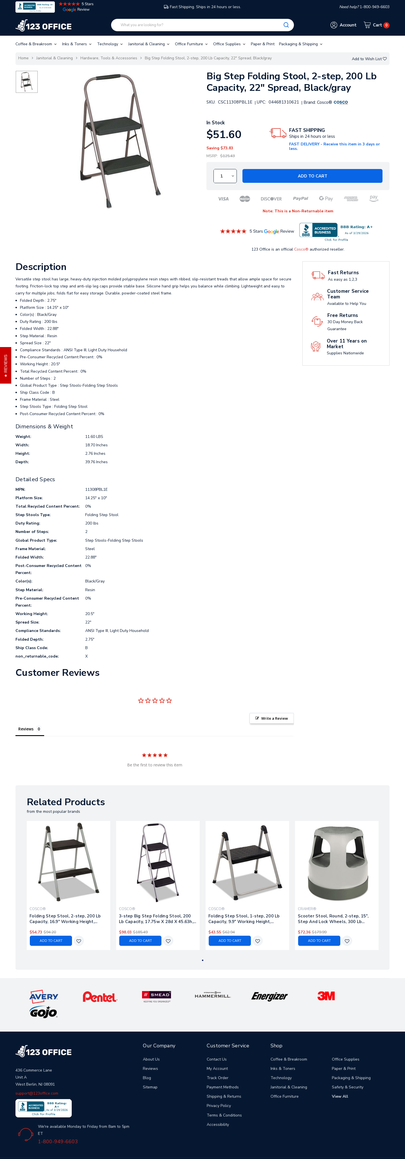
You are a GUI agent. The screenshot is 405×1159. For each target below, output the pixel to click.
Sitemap (150, 1071)
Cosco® (301, 249)
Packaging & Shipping (301, 44)
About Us (151, 1044)
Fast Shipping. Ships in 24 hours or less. (202, 7)
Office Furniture (192, 44)
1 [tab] (202, 960)
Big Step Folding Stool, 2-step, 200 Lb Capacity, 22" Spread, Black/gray (208, 58)
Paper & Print (262, 44)
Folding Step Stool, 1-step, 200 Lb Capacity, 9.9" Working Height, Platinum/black (244, 918)
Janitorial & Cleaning (149, 44)
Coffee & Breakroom (36, 44)
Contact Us (217, 1044)
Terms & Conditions (224, 1099)
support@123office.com (36, 1078)
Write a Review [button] (274, 718)
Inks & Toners (77, 44)
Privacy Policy (219, 1090)
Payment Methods (223, 1071)
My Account (217, 1053)
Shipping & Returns (224, 1081)
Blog (147, 1062)
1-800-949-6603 (58, 1126)
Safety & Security (347, 1071)
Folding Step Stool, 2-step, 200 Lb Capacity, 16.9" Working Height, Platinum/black (65, 918)
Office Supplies (229, 44)
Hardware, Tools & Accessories (108, 58)
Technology (110, 44)
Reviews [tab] (25, 729)
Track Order (217, 1062)
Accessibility (218, 1109)
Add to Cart (312, 176)
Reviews (150, 1053)
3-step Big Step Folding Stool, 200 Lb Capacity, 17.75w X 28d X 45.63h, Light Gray (156, 918)
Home (23, 58)
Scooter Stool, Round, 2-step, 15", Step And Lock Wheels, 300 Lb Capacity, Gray (333, 918)
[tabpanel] (68, 885)
